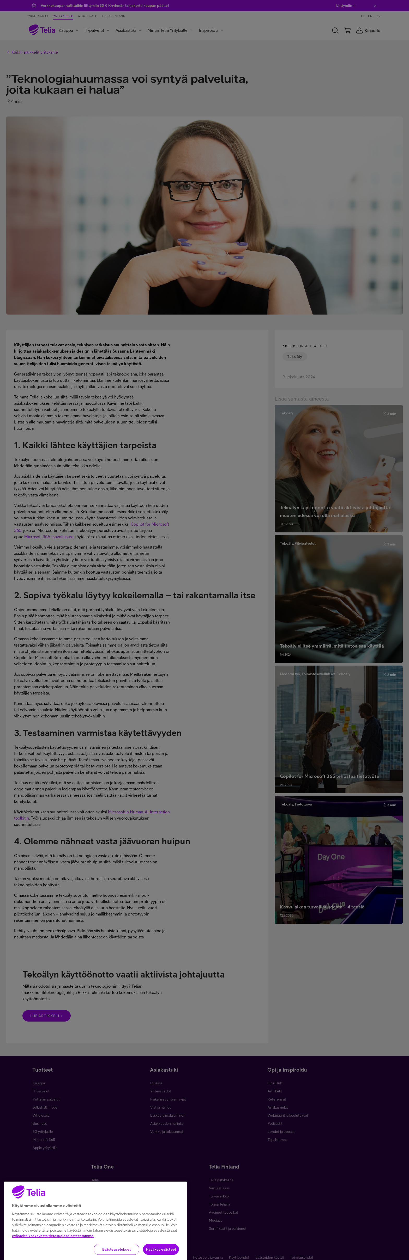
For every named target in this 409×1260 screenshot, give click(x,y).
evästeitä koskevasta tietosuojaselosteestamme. (53, 1245)
